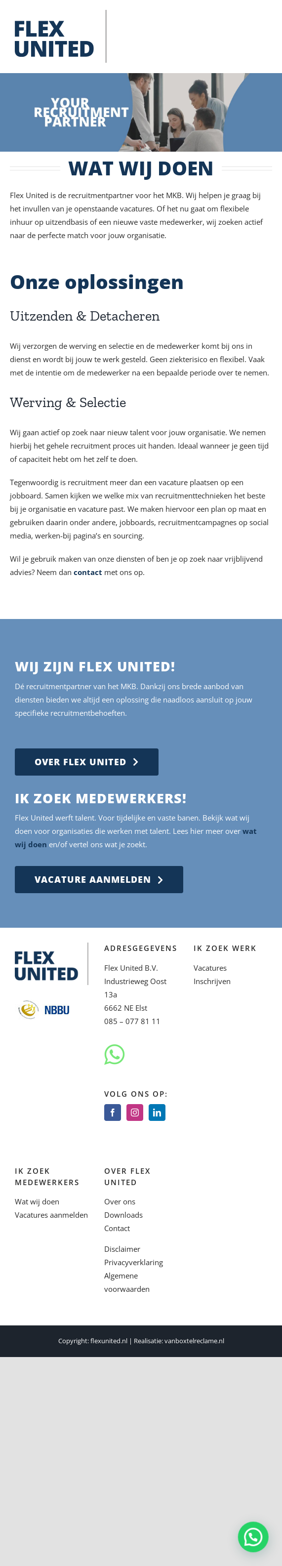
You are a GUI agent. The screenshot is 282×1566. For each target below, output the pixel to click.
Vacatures (210, 968)
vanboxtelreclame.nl (194, 1340)
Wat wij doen (37, 1201)
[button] (254, 1540)
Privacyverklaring (133, 1262)
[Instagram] (134, 1112)
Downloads (123, 1215)
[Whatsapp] (114, 1055)
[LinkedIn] (157, 1112)
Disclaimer (122, 1249)
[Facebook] (112, 1112)
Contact (117, 1228)
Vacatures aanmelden (51, 1215)
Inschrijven (212, 981)
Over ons (119, 1201)
